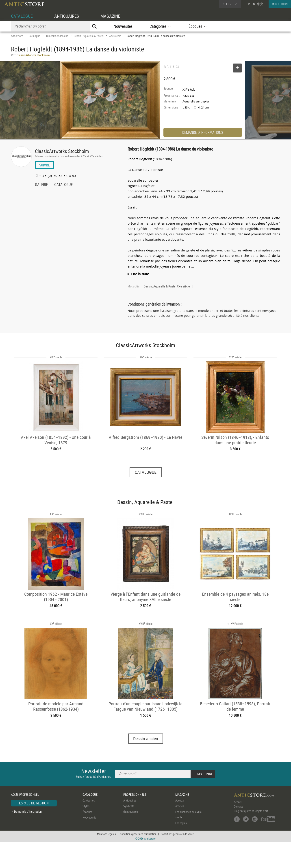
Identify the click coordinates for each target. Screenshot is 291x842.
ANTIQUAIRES (66, 16)
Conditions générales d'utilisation (138, 834)
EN (253, 4)
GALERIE (41, 185)
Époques (87, 812)
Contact (238, 806)
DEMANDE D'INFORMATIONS (202, 132)
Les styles (181, 823)
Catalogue (34, 36)
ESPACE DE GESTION (34, 803)
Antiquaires (129, 800)
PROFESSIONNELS (134, 795)
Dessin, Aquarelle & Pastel (89, 36)
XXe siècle (115, 36)
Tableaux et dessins (57, 36)
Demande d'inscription (28, 812)
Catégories (89, 800)
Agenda (179, 800)
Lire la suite (140, 274)
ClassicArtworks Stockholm (62, 151)
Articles (179, 806)
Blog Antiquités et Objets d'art (251, 811)
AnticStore (17, 36)
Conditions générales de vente (177, 834)
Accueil (238, 802)
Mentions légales (106, 834)
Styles (86, 806)
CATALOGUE (22, 16)
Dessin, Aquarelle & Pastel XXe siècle (167, 286)
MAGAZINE (110, 16)
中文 (260, 4)
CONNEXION (280, 4)
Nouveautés (123, 26)
